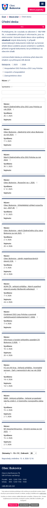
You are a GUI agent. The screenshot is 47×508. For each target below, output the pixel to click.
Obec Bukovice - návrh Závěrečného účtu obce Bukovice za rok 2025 (23, 231)
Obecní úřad (13, 17)
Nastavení (34, 505)
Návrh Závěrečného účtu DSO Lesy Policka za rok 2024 (23, 107)
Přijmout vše (13, 505)
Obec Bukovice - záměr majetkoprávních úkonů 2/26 (21, 259)
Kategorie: (6, 64)
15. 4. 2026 (8, 410)
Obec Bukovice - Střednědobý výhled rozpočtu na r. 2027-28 (23, 206)
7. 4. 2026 (7, 295)
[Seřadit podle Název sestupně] (10, 80)
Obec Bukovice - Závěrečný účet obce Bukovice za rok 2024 (23, 133)
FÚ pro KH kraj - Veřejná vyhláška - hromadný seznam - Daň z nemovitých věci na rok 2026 (23, 370)
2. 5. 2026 (7, 416)
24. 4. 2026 (8, 302)
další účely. (43, 493)
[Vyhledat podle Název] (23, 85)
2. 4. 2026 (7, 239)
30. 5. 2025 (8, 166)
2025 (16, 64)
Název (5, 80)
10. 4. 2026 (8, 349)
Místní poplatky (36, 10)
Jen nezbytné (24, 505)
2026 (24, 64)
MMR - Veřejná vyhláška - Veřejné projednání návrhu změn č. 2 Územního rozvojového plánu (23, 401)
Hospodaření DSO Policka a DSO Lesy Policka (23, 68)
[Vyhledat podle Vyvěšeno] (23, 92)
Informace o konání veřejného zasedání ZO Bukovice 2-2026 (22, 341)
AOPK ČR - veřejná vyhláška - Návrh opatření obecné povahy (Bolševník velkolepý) (22, 287)
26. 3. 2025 (8, 116)
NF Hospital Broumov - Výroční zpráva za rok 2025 (23, 430)
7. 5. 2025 (7, 141)
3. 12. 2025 (8, 189)
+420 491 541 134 (8, 486)
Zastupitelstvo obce (13, 75)
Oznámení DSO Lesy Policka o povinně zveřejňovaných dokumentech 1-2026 (21, 315)
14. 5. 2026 (8, 386)
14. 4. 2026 (8, 379)
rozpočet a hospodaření (14, 72)
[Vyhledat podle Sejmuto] (23, 100)
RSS (32, 27)
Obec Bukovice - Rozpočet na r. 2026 (21, 182)
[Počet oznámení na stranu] (33, 453)
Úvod (4, 17)
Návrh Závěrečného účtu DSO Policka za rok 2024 (22, 158)
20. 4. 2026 (8, 246)
